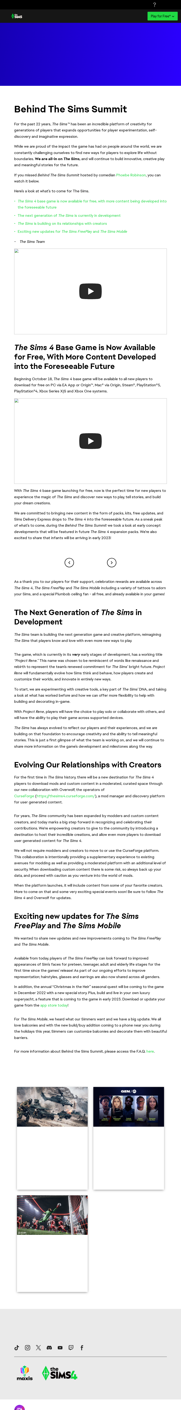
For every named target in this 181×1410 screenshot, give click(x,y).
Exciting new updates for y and (72, 231)
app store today (53, 1005)
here (150, 1051)
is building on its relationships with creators (62, 223)
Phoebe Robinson (131, 175)
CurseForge (24, 796)
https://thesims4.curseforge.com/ (66, 796)
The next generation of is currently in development (69, 215)
